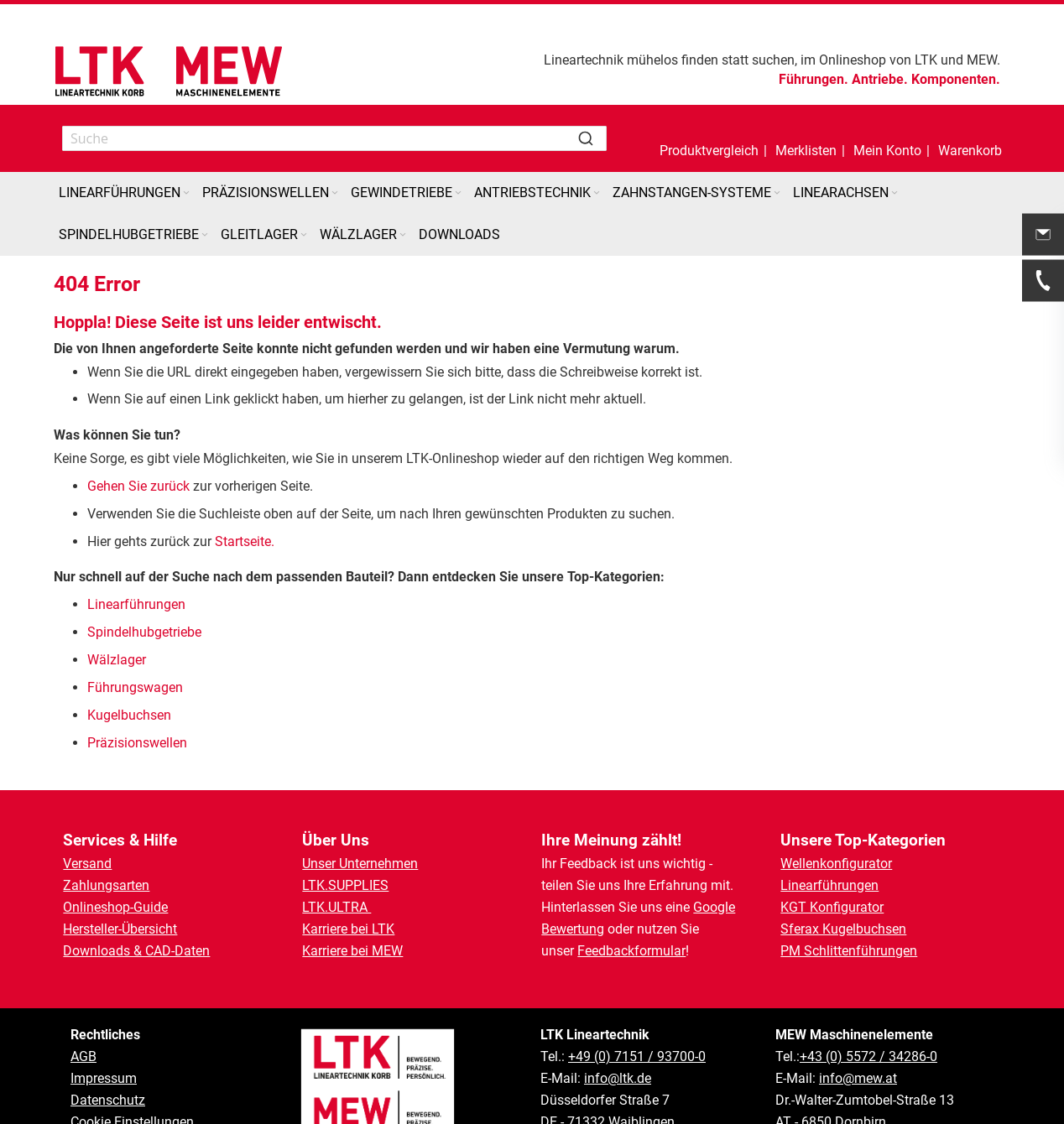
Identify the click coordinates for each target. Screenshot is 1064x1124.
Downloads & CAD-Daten (136, 951)
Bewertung (572, 929)
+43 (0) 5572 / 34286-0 (868, 1056)
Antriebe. (880, 79)
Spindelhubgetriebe (144, 632)
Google (714, 907)
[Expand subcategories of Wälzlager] (403, 235)
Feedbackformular (631, 951)
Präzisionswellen (137, 743)
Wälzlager (118, 660)
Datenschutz (107, 1100)
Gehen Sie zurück (138, 486)
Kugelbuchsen (129, 715)
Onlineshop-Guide (115, 907)
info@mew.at (858, 1078)
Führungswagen (135, 687)
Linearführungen (138, 604)
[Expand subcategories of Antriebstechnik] (596, 193)
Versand (87, 864)
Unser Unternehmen (360, 864)
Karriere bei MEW (352, 951)
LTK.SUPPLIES (345, 885)
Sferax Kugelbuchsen (843, 929)
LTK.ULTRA (336, 907)
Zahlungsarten (106, 885)
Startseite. (244, 541)
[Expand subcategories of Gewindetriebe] (458, 193)
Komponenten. (955, 79)
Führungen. (813, 79)
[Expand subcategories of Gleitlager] (304, 235)
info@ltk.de (617, 1078)
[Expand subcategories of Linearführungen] (186, 193)
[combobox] (334, 138)
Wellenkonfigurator (836, 864)
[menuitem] (125, 193)
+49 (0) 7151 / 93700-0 (637, 1056)
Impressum (103, 1078)
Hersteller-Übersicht (120, 929)
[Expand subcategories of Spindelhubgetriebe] (205, 235)
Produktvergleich (709, 151)
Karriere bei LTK (348, 929)
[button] (887, 138)
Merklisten (806, 151)
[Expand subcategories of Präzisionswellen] (335, 193)
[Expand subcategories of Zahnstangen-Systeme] (777, 193)
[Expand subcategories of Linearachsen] (894, 193)
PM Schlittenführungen (848, 951)
